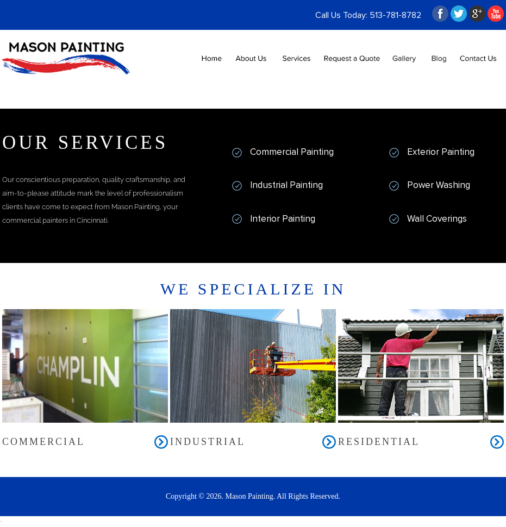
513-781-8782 (395, 15)
